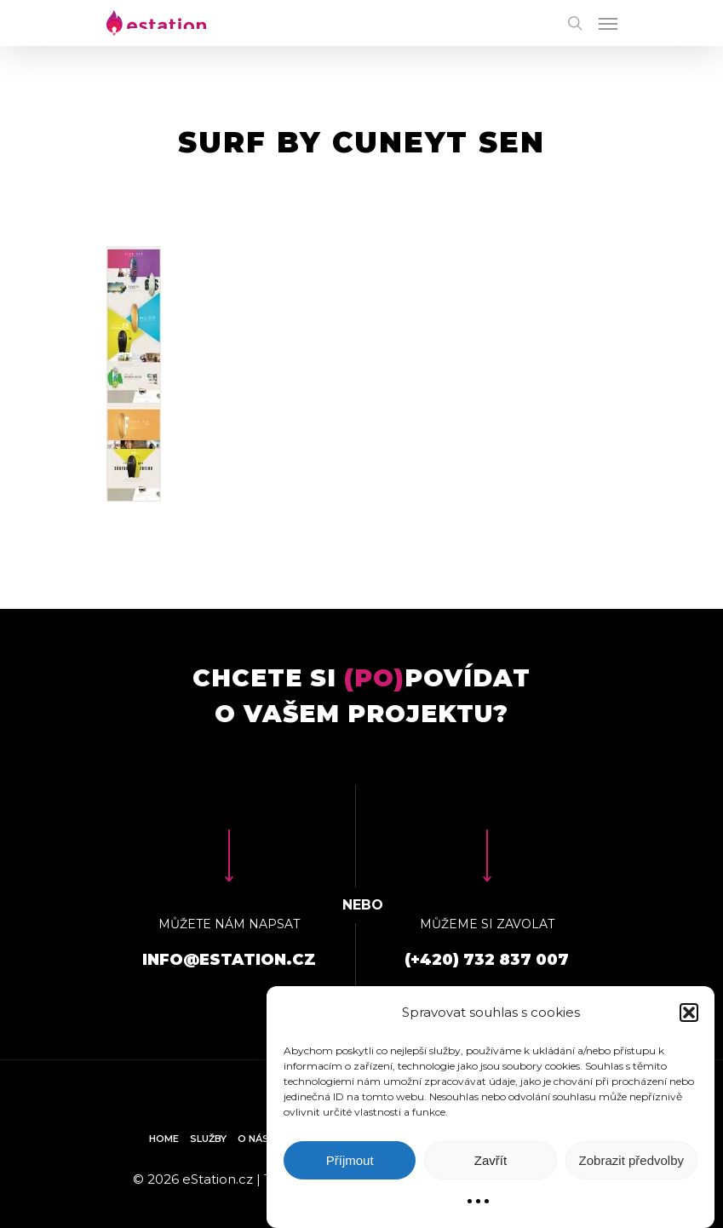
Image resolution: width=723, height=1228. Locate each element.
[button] (688, 1012)
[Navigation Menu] (608, 23)
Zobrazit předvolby (631, 1160)
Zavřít (490, 1160)
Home (164, 1139)
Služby (208, 1139)
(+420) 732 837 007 (487, 959)
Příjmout (350, 1160)
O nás (253, 1139)
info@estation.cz (229, 959)
